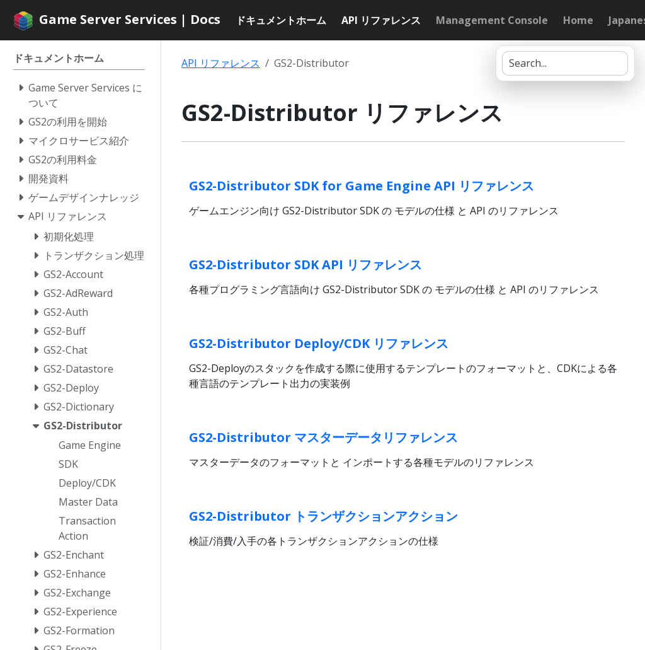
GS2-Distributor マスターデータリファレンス (323, 437)
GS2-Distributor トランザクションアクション (323, 516)
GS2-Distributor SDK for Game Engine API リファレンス (361, 185)
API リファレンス (220, 63)
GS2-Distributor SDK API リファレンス (305, 264)
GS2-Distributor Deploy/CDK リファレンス (318, 343)
